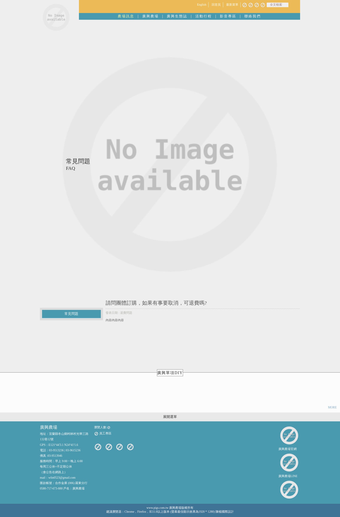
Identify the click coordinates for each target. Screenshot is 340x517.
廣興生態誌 (177, 16)
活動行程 (203, 16)
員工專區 (102, 434)
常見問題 (71, 314)
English (201, 4)
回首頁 (216, 4)
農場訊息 (126, 16)
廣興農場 (150, 16)
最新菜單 (232, 4)
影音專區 (228, 16)
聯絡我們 (252, 16)
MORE (332, 407)
